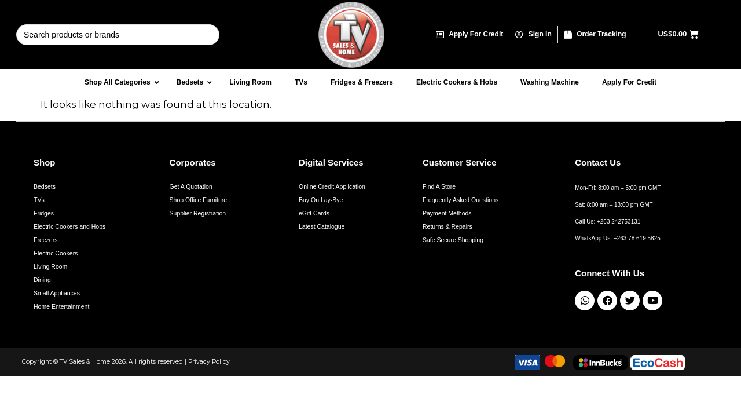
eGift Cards (314, 213)
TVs (39, 199)
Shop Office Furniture (199, 199)
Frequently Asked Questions (460, 199)
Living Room (50, 266)
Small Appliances (57, 293)
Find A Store (439, 186)
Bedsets (45, 186)
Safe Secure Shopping (453, 239)
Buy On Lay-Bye (321, 199)
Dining (42, 279)
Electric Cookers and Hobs (69, 226)
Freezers (45, 239)
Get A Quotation (191, 186)
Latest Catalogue (321, 226)
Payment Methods (447, 213)
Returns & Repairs (447, 226)
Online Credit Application (332, 186)
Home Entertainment (61, 306)
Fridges (44, 213)
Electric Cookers (56, 253)
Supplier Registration (198, 213)
